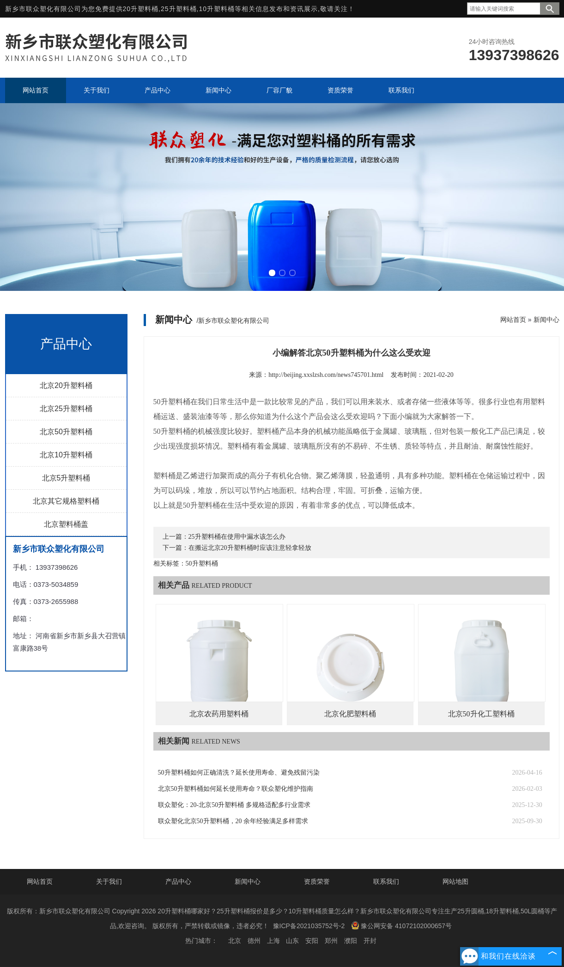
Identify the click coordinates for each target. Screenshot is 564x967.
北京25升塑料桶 (66, 409)
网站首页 (513, 319)
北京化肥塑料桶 (350, 714)
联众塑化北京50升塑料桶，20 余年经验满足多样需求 (233, 821)
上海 (273, 940)
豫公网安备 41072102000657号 (401, 925)
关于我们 (109, 881)
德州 (254, 940)
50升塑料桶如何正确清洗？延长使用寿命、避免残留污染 (239, 772)
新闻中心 (546, 319)
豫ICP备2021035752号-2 (309, 926)
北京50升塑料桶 (66, 432)
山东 (292, 940)
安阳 (311, 940)
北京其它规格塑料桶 (66, 501)
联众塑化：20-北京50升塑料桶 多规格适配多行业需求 (234, 804)
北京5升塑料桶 (66, 478)
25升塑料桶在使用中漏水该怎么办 (236, 536)
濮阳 (350, 940)
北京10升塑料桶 (66, 455)
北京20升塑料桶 (66, 385)
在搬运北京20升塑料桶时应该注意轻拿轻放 (249, 547)
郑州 (331, 940)
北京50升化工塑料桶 (481, 714)
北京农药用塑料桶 (219, 714)
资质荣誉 (317, 881)
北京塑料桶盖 (66, 524)
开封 (370, 940)
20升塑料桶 (141, 8)
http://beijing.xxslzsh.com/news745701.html (325, 374)
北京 (234, 940)
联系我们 (386, 881)
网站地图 (455, 881)
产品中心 (178, 881)
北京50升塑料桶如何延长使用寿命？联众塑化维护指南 (235, 788)
